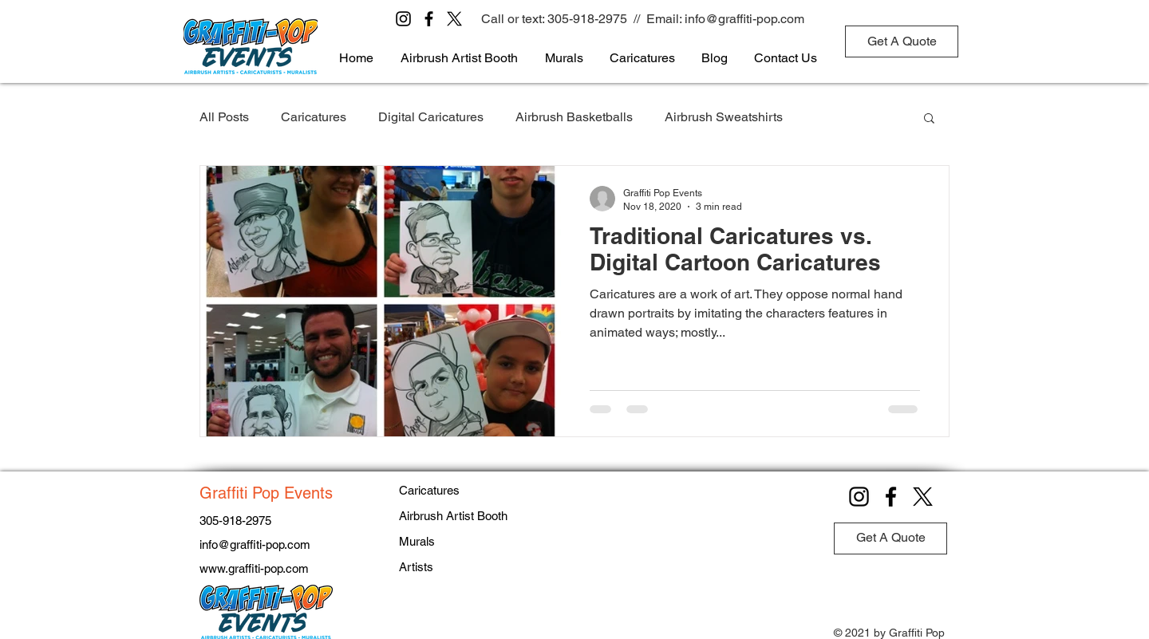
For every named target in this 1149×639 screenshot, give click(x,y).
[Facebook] (429, 19)
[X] (454, 19)
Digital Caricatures (431, 116)
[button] (929, 119)
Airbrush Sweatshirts (724, 116)
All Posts (224, 116)
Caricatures (313, 116)
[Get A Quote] (901, 41)
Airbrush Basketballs (574, 116)
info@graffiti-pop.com (744, 18)
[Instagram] (403, 19)
